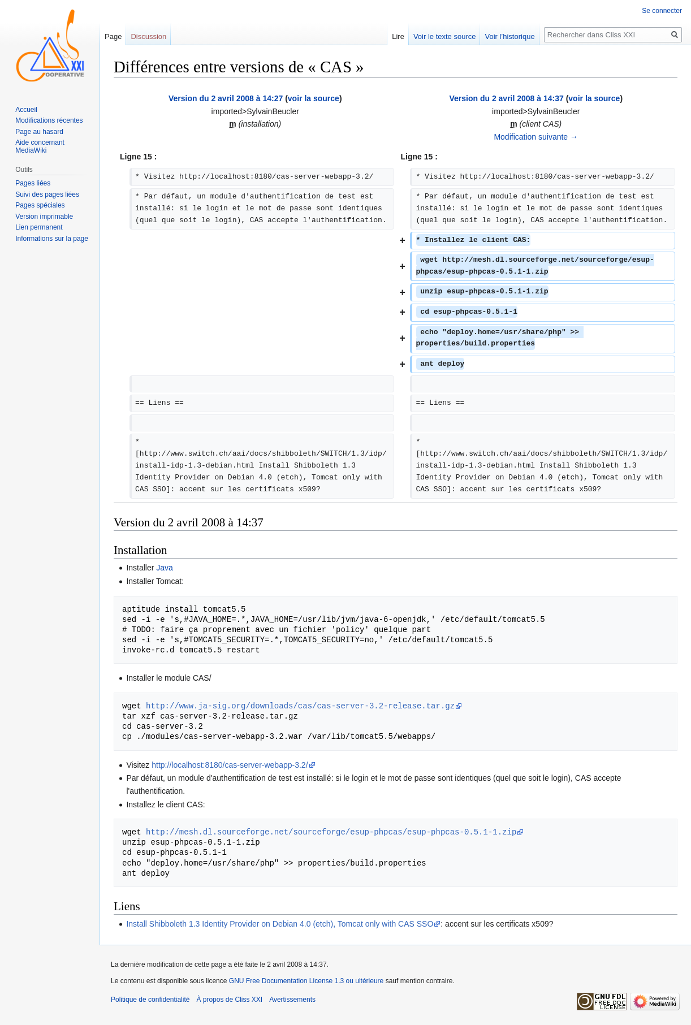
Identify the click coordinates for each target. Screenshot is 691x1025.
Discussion (148, 36)
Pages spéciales (39, 205)
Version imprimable (44, 216)
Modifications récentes (49, 120)
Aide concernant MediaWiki (39, 146)
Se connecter (662, 11)
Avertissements (292, 1000)
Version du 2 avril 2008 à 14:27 (226, 98)
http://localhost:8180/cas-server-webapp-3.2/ (230, 764)
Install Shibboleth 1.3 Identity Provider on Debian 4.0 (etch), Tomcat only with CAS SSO (279, 923)
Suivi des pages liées (47, 194)
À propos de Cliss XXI (229, 1000)
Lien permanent (38, 227)
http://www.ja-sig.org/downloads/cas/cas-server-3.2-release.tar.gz (300, 705)
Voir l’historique (509, 36)
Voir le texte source (444, 36)
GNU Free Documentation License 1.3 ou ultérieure (306, 981)
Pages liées (32, 183)
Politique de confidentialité (150, 1000)
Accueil (26, 110)
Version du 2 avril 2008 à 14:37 (506, 98)
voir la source (313, 98)
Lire (398, 36)
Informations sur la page (51, 239)
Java (164, 567)
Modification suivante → (536, 136)
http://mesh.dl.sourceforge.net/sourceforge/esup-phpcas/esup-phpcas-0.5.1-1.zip (331, 832)
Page (113, 36)
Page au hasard (39, 132)
